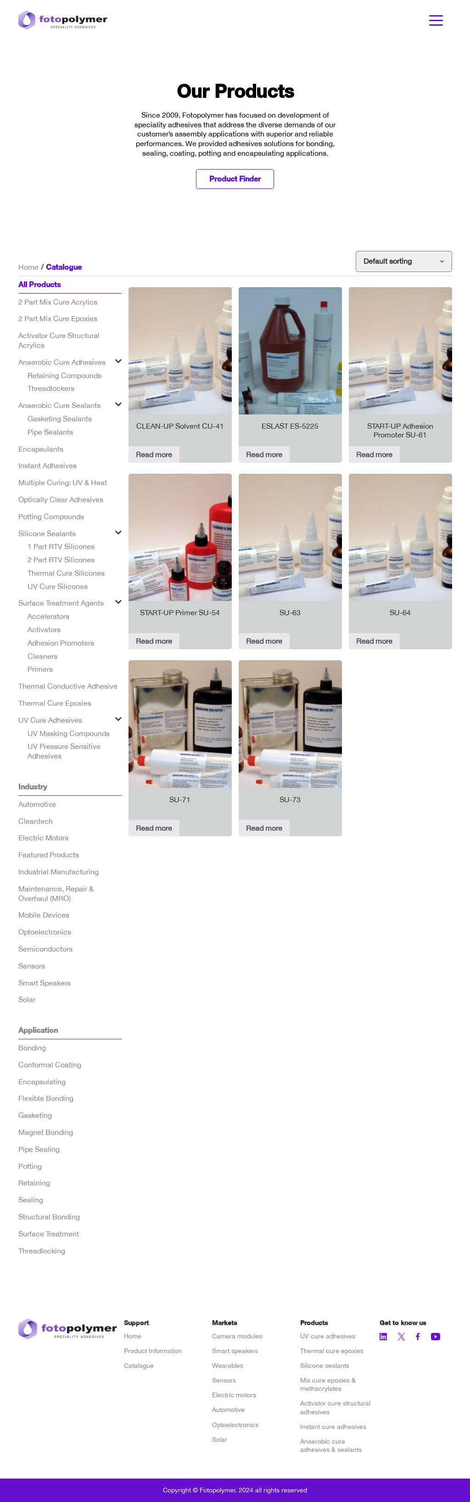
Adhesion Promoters (61, 643)
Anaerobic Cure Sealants (59, 405)
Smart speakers (235, 1351)
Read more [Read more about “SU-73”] (264, 828)
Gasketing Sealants (60, 418)
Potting (30, 1166)
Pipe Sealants (50, 432)
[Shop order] (404, 261)
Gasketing (35, 1115)
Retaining (34, 1183)
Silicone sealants (324, 1365)
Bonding (32, 1047)
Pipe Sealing (39, 1149)
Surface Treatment (48, 1234)
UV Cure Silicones (58, 586)
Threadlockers (51, 388)
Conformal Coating (49, 1064)
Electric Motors (43, 837)
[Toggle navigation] (436, 20)
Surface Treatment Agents (61, 603)
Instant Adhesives (47, 465)
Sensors (31, 966)
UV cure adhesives (327, 1336)
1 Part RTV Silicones (61, 546)
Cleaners (42, 656)
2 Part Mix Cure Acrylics (57, 302)
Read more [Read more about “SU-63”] (264, 641)
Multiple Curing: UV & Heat (62, 482)
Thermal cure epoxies (332, 1351)
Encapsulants (40, 449)
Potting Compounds (51, 516)
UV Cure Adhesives (50, 720)
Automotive (37, 804)
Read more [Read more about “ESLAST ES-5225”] (264, 454)
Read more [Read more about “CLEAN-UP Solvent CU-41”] (154, 454)
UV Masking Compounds (69, 733)
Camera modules (237, 1336)
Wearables (227, 1365)
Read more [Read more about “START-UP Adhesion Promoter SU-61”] (374, 454)
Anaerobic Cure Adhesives (62, 362)
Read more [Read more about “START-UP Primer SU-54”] (154, 641)
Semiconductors (45, 949)
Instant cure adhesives (333, 1426)
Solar (26, 999)
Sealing (30, 1200)
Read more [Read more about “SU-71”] (154, 828)
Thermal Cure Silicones (66, 573)
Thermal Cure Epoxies (54, 703)
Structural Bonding (49, 1217)
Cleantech (35, 821)
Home (28, 267)
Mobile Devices (43, 915)
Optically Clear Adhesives (60, 499)
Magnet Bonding (45, 1132)
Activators (44, 629)
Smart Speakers (44, 983)
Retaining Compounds (64, 375)
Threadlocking (41, 1251)
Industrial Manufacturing (58, 871)
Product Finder (235, 178)
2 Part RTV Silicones (61, 559)
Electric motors (234, 1395)
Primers (40, 669)
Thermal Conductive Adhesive (68, 686)
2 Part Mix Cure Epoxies (57, 318)
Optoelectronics (44, 932)
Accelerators (48, 616)
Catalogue (139, 1365)
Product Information (153, 1351)
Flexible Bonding (45, 1098)
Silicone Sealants (47, 533)
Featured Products (48, 854)
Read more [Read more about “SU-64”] (374, 641)
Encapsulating (42, 1081)
